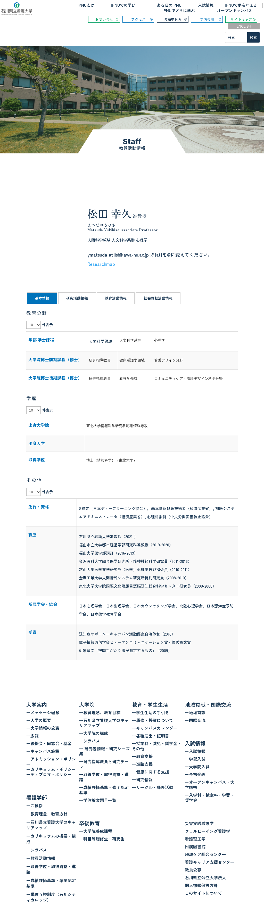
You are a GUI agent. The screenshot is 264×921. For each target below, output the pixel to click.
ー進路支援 (142, 764)
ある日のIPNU (169, 5)
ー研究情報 (142, 779)
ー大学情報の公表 (42, 728)
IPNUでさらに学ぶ (178, 10)
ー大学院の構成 (93, 733)
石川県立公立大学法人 (205, 877)
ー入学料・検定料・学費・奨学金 (209, 797)
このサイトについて (203, 893)
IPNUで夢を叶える (241, 5)
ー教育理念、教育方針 (47, 814)
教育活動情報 (116, 298)
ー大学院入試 (197, 766)
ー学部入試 (195, 759)
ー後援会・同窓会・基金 (49, 743)
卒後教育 (89, 823)
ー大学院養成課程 (95, 831)
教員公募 (193, 870)
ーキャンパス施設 (42, 751)
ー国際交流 (195, 720)
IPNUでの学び (123, 5)
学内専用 (207, 19)
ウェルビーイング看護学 (207, 831)
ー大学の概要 (38, 720)
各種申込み (173, 19)
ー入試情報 (195, 751)
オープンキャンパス (234, 10)
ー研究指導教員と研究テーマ (104, 764)
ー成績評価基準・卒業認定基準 (51, 883)
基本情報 (42, 298)
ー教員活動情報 (40, 858)
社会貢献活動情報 (158, 298)
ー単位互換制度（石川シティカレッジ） (51, 897)
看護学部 (36, 797)
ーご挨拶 (34, 805)
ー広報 (32, 736)
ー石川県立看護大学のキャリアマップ (51, 825)
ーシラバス (36, 850)
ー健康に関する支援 (150, 772)
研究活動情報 (77, 298)
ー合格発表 (195, 774)
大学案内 (36, 704)
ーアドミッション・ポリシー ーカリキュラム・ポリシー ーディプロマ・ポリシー (51, 766)
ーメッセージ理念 (42, 712)
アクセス (138, 19)
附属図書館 (195, 846)
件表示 (47, 324)
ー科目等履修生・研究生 (102, 839)
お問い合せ (104, 19)
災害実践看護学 (199, 823)
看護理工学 (195, 839)
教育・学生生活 (150, 704)
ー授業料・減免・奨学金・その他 (157, 746)
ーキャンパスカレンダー (154, 728)
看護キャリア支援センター (209, 862)
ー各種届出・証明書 (150, 736)
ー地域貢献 (195, 712)
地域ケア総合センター (205, 854)
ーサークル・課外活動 (152, 787)
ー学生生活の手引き (150, 712)
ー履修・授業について (152, 720)
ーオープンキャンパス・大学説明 (209, 784)
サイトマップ (241, 19)
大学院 (87, 704)
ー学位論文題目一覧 (97, 800)
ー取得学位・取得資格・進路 (51, 869)
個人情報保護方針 (201, 885)
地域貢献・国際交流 (208, 704)
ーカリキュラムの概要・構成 (51, 839)
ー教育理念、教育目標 (99, 712)
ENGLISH (244, 26)
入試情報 (205, 5)
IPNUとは (86, 5)
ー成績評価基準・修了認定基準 (104, 789)
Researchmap (101, 263)
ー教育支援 (142, 756)
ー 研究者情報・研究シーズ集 (104, 751)
